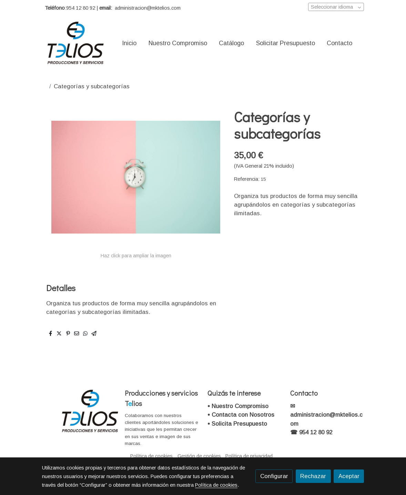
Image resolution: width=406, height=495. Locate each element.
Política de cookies (151, 456)
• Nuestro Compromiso (237, 406)
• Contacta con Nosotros (240, 415)
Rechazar (313, 476)
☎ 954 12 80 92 (311, 432)
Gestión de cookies (199, 456)
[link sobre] (79, 411)
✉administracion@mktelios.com (326, 415)
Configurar (274, 476)
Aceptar (348, 476)
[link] (76, 43)
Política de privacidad (249, 456)
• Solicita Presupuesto (237, 423)
